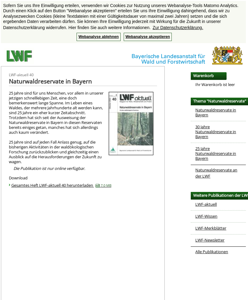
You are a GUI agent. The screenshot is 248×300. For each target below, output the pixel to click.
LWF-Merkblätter (210, 228)
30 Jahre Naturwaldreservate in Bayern (215, 131)
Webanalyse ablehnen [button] (98, 37)
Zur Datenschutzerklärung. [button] (178, 27)
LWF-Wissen (206, 216)
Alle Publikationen (211, 251)
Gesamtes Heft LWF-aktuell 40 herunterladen (61, 185)
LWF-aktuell (206, 204)
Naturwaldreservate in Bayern (215, 112)
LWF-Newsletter (209, 240)
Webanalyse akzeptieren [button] (148, 37)
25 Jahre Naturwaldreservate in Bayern (215, 153)
